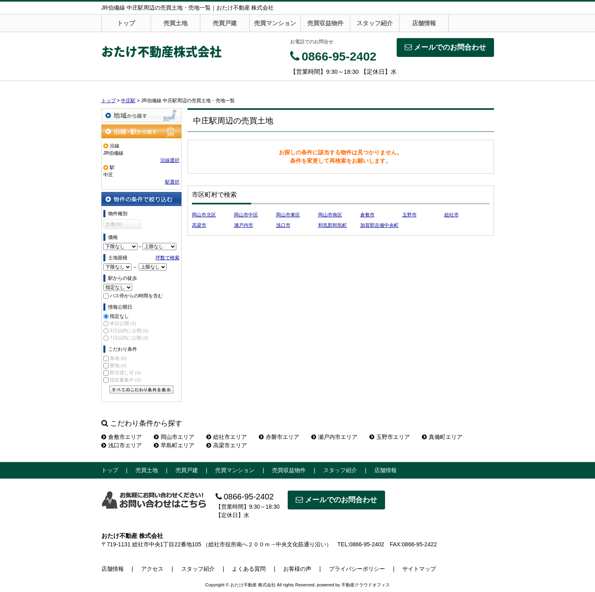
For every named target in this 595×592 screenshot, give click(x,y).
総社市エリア (226, 437)
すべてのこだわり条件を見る (141, 390)
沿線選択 (170, 160)
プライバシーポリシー (357, 569)
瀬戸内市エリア (334, 437)
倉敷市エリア (121, 437)
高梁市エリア (226, 445)
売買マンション (275, 23)
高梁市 (199, 225)
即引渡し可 (125, 373)
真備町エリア (442, 437)
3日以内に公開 (129, 330)
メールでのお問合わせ (445, 47)
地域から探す (141, 115)
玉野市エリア (389, 437)
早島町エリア (174, 445)
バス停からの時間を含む (136, 296)
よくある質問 (249, 569)
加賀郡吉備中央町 (379, 225)
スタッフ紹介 (375, 23)
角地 (118, 358)
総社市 (451, 215)
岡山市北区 (204, 215)
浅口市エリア (121, 445)
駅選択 (172, 182)
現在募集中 (125, 380)
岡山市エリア (174, 437)
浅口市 (283, 225)
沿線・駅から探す (141, 131)
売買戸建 (225, 23)
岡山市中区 (246, 215)
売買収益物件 (325, 23)
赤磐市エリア (279, 437)
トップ (126, 23)
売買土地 (175, 23)
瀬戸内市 (243, 225)
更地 (118, 365)
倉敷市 (367, 215)
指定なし (119, 316)
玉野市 (409, 215)
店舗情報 (424, 23)
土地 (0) (113, 224)
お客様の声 (297, 569)
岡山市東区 (288, 215)
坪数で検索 (167, 258)
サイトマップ (419, 569)
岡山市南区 (330, 215)
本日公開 (123, 323)
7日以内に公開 (129, 338)
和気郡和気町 (332, 225)
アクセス (152, 569)
